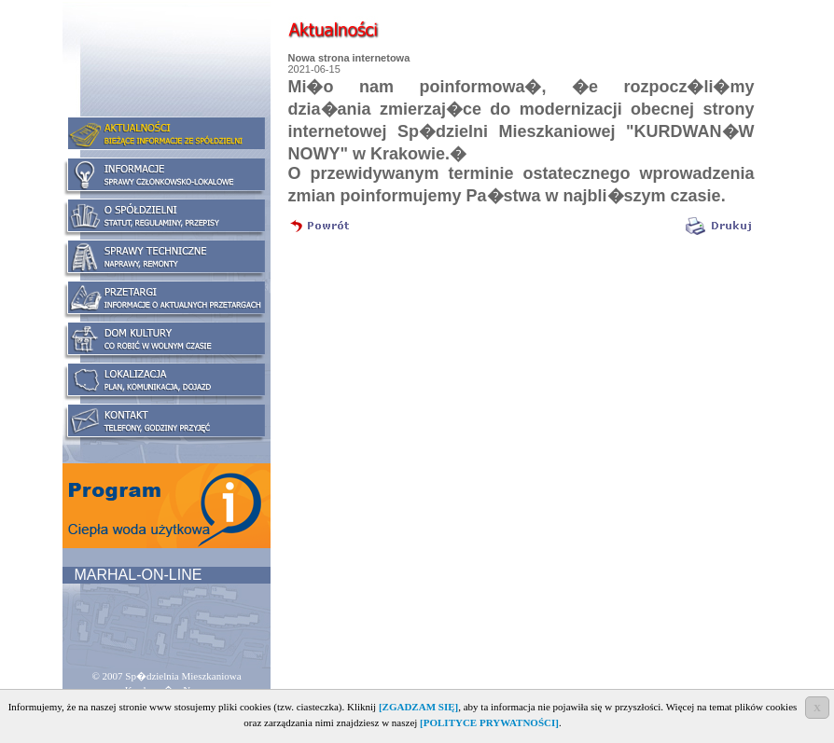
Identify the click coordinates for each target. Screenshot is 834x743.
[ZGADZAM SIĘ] (418, 706)
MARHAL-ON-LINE (136, 575)
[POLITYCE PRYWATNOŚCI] (489, 722)
